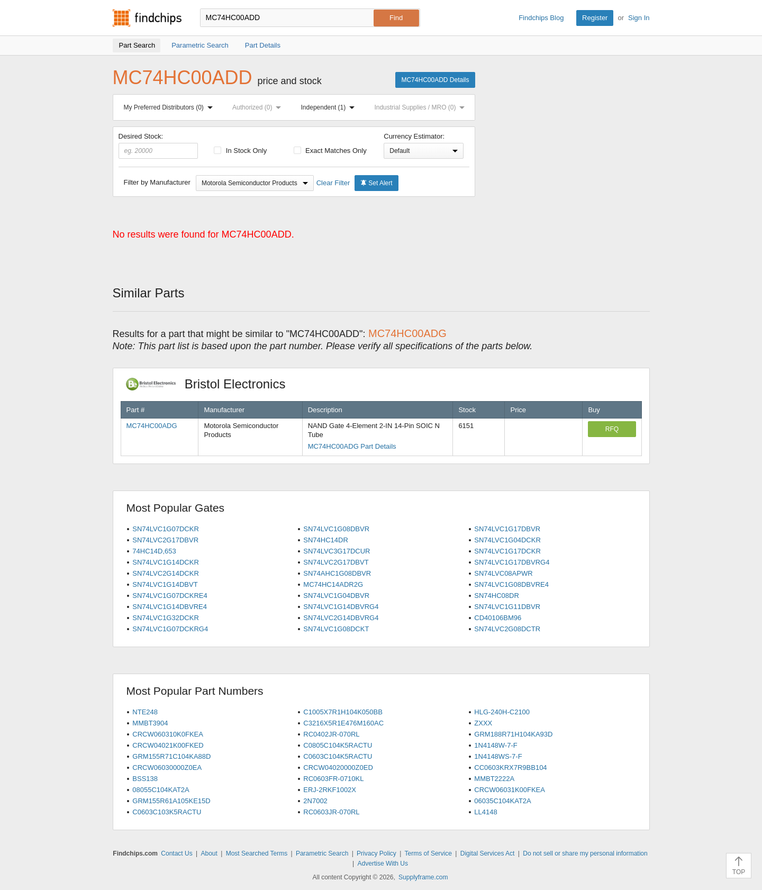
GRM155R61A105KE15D (171, 801)
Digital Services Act (487, 853)
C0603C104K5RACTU (337, 756)
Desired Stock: (158, 145)
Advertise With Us (383, 863)
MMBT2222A (494, 779)
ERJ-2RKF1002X (329, 790)
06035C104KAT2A (502, 801)
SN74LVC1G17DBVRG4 (511, 562)
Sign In (638, 18)
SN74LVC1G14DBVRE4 (169, 607)
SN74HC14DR (325, 540)
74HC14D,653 (154, 551)
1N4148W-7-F (495, 745)
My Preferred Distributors (170, 107)
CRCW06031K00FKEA (509, 790)
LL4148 (485, 812)
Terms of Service (428, 853)
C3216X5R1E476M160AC (343, 723)
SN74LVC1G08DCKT (336, 629)
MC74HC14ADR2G (333, 584)
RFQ (612, 429)
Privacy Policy (376, 853)
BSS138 (145, 779)
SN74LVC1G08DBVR (336, 529)
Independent (330, 107)
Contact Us (176, 853)
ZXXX (483, 723)
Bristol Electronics (211, 384)
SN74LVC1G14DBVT (164, 584)
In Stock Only (240, 151)
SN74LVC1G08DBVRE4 (511, 584)
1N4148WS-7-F (498, 756)
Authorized (258, 107)
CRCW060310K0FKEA (167, 734)
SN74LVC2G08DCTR (507, 629)
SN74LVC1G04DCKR (507, 540)
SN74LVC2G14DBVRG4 (340, 618)
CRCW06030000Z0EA (167, 767)
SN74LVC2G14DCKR (165, 573)
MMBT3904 (150, 723)
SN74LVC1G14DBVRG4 (340, 607)
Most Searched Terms (257, 853)
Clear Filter (333, 183)
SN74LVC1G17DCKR (507, 551)
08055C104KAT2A (160, 790)
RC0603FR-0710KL (333, 779)
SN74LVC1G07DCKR (165, 529)
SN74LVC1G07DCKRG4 (170, 629)
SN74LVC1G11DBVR (507, 607)
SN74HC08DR (496, 596)
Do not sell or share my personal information (585, 853)
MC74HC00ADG (151, 426)
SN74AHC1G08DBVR (337, 573)
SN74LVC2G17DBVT (335, 562)
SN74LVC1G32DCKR (165, 618)
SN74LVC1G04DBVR (336, 596)
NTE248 (145, 712)
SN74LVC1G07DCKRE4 (169, 596)
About (209, 853)
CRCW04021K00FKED (167, 745)
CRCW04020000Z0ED (338, 767)
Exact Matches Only (330, 151)
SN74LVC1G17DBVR (507, 529)
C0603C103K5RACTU (166, 812)
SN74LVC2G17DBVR (165, 540)
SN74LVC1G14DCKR (165, 562)
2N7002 (315, 801)
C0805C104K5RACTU (337, 745)
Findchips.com (147, 18)
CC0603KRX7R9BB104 (510, 767)
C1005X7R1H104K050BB (343, 712)
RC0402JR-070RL (331, 734)
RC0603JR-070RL (331, 812)
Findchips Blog (541, 18)
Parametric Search (322, 853)
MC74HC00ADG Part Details (352, 446)
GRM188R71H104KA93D (513, 734)
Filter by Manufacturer (157, 182)
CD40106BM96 (497, 618)
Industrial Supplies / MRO (421, 107)
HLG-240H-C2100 (502, 712)
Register (594, 18)
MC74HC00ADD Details (435, 80)
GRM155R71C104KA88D (171, 756)
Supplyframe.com (423, 877)
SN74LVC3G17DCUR (336, 551)
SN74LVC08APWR (503, 573)
